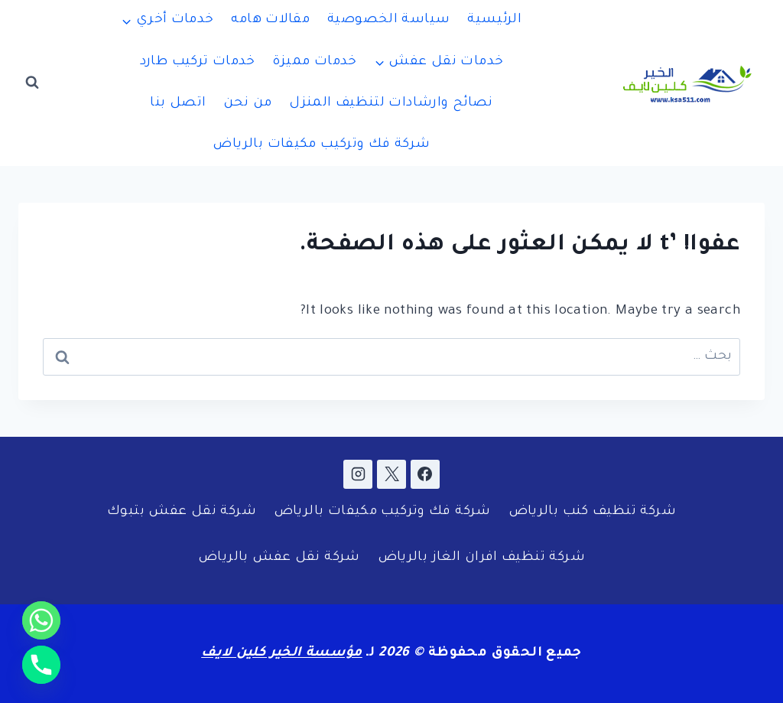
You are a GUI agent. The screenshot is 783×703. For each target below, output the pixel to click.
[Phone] (41, 665)
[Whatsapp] (41, 620)
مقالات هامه (270, 20)
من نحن (247, 103)
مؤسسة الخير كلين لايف (281, 653)
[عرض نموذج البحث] (32, 82)
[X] (391, 474)
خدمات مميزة (314, 62)
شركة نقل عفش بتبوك (181, 512)
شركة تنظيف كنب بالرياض (592, 512)
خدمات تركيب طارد (197, 62)
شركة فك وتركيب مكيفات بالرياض (321, 145)
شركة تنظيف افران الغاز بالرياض (481, 558)
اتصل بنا (178, 103)
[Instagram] (357, 474)
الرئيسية (494, 20)
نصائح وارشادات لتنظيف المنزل (391, 103)
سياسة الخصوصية (388, 20)
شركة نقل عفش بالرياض (279, 558)
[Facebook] (425, 474)
